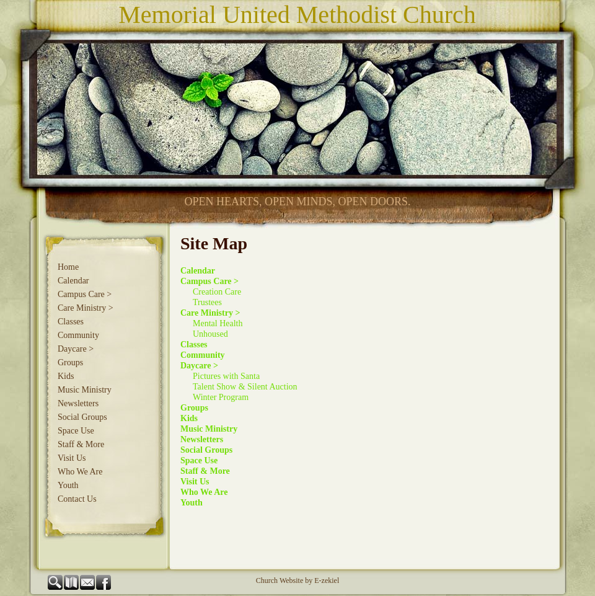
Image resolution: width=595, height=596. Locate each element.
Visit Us (72, 458)
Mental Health (217, 323)
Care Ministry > (85, 308)
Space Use (76, 430)
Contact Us (77, 499)
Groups (70, 362)
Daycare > (76, 349)
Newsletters (78, 403)
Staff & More (81, 444)
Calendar (73, 280)
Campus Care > (85, 294)
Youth (68, 485)
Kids (66, 376)
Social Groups (82, 417)
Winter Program (221, 397)
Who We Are (80, 471)
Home (68, 267)
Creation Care (217, 291)
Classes (71, 321)
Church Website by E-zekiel (297, 580)
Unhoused (210, 334)
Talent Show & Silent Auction (245, 386)
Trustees (207, 302)
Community (78, 335)
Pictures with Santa (226, 376)
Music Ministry (85, 389)
